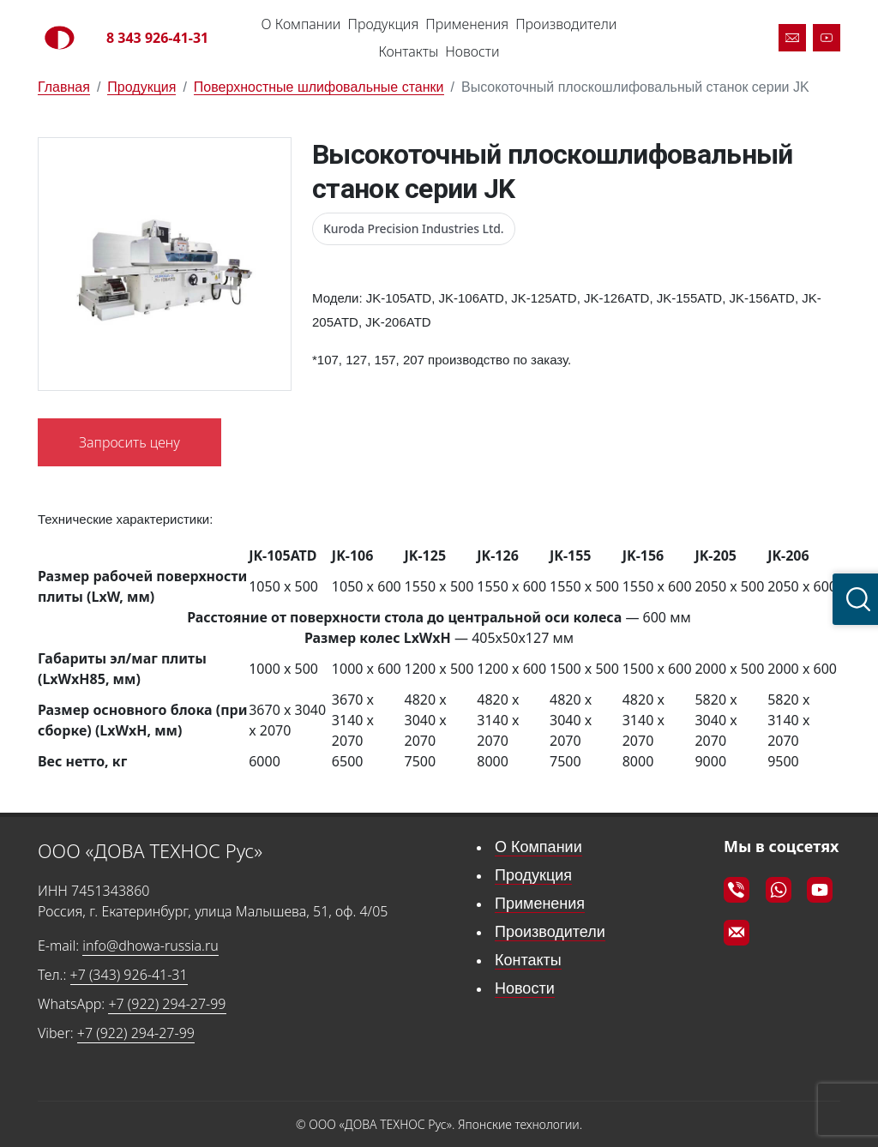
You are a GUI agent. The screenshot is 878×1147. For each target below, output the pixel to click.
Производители (565, 24)
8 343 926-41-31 (157, 37)
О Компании (301, 24)
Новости (472, 51)
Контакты (408, 51)
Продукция (382, 24)
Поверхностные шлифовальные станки (319, 87)
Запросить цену (129, 442)
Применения (466, 24)
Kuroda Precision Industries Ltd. (413, 228)
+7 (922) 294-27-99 (167, 1003)
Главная (64, 87)
